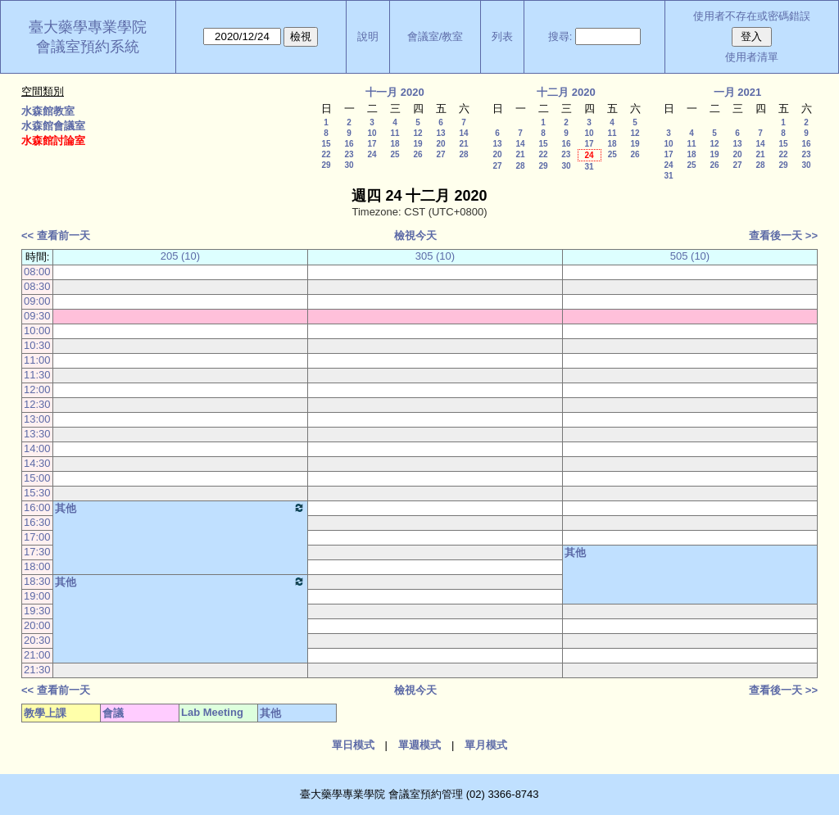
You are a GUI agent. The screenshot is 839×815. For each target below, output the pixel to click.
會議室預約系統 (87, 46)
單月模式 (486, 745)
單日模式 (353, 745)
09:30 (37, 316)
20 (440, 143)
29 (325, 165)
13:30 (37, 434)
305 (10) (435, 256)
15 (325, 143)
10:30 (37, 345)
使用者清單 (751, 57)
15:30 (37, 493)
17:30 (37, 552)
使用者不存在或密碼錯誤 (751, 16)
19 (417, 143)
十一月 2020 (394, 92)
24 (371, 154)
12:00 (37, 389)
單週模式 (419, 745)
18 (394, 143)
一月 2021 (738, 92)
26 (417, 154)
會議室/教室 (435, 36)
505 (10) (690, 256)
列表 (502, 36)
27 (440, 154)
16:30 (37, 522)
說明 (368, 36)
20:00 (37, 625)
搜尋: (560, 36)
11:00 (37, 360)
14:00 (37, 448)
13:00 (37, 419)
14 (463, 133)
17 (371, 143)
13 (440, 133)
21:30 (37, 669)
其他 (180, 507)
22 (325, 154)
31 (588, 166)
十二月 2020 (566, 92)
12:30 (37, 404)
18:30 (37, 581)
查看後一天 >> (783, 235)
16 (348, 143)
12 (417, 133)
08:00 (37, 271)
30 (348, 165)
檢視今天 (415, 235)
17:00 (37, 537)
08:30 (37, 286)
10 (371, 133)
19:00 (37, 596)
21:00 (37, 655)
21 (463, 143)
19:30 (37, 610)
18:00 (37, 566)
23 (348, 154)
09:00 (37, 301)
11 (394, 133)
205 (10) (180, 256)
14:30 (37, 463)
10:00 (37, 330)
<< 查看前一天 (55, 235)
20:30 (37, 640)
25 (394, 154)
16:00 (37, 507)
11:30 (37, 375)
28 (463, 154)
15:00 (37, 478)
